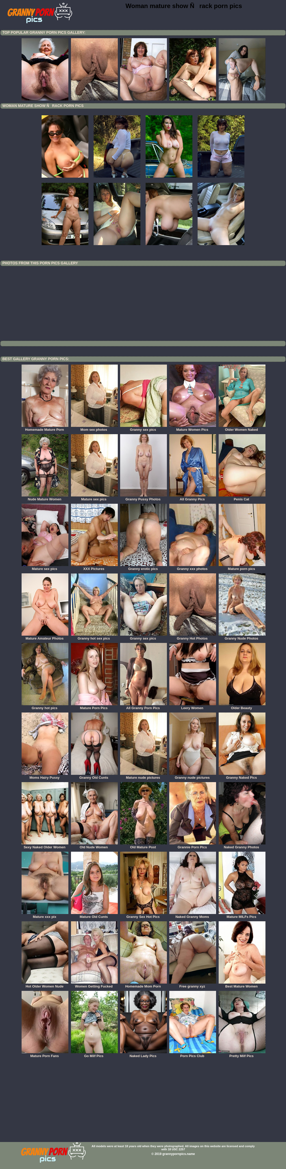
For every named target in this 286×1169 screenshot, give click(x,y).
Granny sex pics (143, 428)
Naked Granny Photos (242, 845)
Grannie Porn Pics (192, 845)
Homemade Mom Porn (143, 984)
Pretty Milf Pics (242, 1054)
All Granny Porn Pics (143, 706)
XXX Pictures (94, 567)
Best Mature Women (242, 984)
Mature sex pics (94, 497)
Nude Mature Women (45, 497)
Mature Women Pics (192, 428)
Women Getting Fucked (94, 984)
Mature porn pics (242, 567)
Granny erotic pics (143, 567)
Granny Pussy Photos (143, 497)
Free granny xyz (192, 984)
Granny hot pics (45, 706)
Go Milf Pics (94, 1054)
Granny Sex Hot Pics (143, 915)
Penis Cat (242, 497)
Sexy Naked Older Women (45, 845)
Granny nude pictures (192, 776)
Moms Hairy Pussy (45, 776)
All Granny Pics (192, 497)
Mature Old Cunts (94, 915)
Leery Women (192, 706)
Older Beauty (242, 706)
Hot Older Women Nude (45, 984)
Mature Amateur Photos (45, 636)
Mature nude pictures (143, 776)
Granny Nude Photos (242, 636)
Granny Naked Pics (242, 776)
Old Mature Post (143, 845)
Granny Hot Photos (192, 636)
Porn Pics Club (192, 1054)
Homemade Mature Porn (45, 428)
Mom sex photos (94, 428)
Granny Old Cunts (94, 776)
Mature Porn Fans (45, 1054)
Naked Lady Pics (143, 1054)
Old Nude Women (94, 845)
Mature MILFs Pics (242, 915)
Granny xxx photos (192, 567)
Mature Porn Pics (94, 706)
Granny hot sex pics (94, 636)
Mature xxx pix (45, 915)
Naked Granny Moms (192, 915)
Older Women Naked (242, 428)
